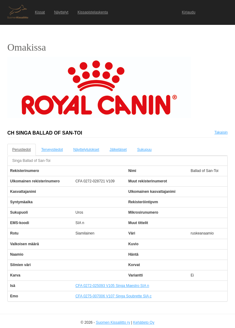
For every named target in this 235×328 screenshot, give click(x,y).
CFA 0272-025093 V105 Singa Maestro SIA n (112, 286)
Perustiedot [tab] (21, 149)
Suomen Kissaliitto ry (113, 322)
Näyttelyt (61, 12)
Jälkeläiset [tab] (118, 149)
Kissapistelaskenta (92, 12)
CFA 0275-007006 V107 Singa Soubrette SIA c (113, 296)
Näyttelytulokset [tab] (86, 149)
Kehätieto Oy (143, 322)
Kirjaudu (188, 12)
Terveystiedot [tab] (52, 149)
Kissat (40, 12)
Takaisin (221, 132)
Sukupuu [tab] (144, 149)
